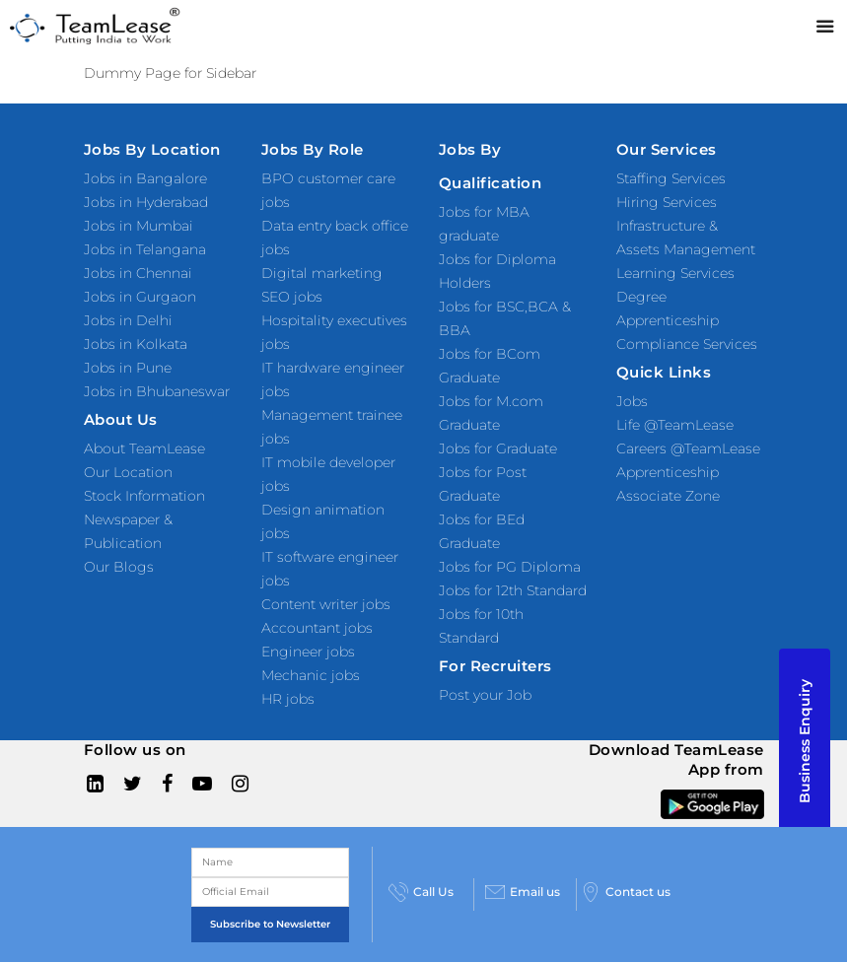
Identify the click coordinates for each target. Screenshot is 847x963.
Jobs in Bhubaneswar (157, 391)
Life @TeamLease (675, 425)
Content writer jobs (325, 604)
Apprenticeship (667, 472)
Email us (522, 892)
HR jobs (288, 699)
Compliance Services (686, 344)
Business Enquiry (804, 741)
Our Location (128, 472)
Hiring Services (666, 202)
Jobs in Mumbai (138, 226)
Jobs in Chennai (138, 273)
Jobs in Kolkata (135, 344)
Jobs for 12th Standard (513, 590)
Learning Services (675, 273)
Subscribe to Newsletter (270, 924)
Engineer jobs (308, 651)
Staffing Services (671, 178)
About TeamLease (144, 448)
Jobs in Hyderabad (146, 202)
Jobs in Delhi (128, 320)
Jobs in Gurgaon (140, 297)
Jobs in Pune (128, 368)
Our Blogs (119, 567)
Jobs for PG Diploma (510, 567)
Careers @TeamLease (688, 448)
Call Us (421, 892)
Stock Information (144, 496)
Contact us (626, 892)
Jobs (632, 401)
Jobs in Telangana (145, 249)
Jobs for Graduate (498, 448)
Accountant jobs (317, 628)
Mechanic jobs (310, 675)
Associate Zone (668, 496)
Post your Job (485, 695)
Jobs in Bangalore (145, 178)
